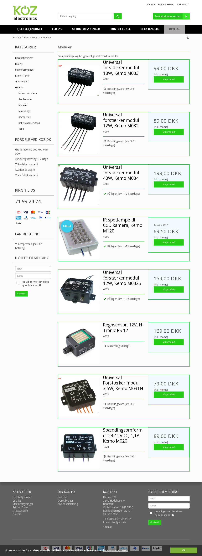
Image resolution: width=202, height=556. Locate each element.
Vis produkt (169, 79)
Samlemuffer (25, 99)
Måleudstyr (24, 111)
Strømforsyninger (24, 69)
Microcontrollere (27, 93)
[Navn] (169, 498)
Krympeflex (24, 117)
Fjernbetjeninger (24, 58)
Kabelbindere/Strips (29, 123)
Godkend (21, 293)
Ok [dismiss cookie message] (183, 550)
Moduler (23, 105)
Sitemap (107, 526)
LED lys (19, 64)
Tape (21, 129)
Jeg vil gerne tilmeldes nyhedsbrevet (36, 283)
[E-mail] (169, 505)
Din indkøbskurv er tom (172, 16)
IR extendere (22, 81)
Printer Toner (22, 75)
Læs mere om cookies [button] (115, 550)
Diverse (19, 87)
